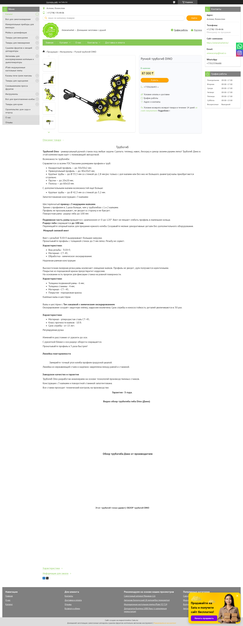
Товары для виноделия (16, 37)
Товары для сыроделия (16, 80)
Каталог (9, 14)
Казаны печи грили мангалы (18, 75)
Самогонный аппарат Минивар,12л (139, 596)
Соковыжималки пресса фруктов (16, 87)
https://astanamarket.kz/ (218, 42)
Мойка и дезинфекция (16, 32)
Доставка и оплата (115, 42)
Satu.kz (135, 620)
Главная (49, 42)
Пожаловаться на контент (165, 623)
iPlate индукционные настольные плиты (15, 69)
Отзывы (9, 122)
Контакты (92, 42)
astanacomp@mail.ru (216, 53)
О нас (8, 117)
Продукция (52, 51)
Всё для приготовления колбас (20, 99)
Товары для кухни (14, 104)
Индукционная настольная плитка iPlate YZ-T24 (145, 604)
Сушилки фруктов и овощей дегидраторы (18, 49)
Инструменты (11, 94)
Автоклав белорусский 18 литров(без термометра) (147, 600)
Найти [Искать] (194, 18)
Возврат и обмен (72, 608)
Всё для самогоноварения (18, 19)
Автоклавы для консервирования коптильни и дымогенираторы (19, 59)
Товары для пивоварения (17, 42)
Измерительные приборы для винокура (19, 26)
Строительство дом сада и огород (17, 111)
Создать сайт (52, 2)
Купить (154, 80)
